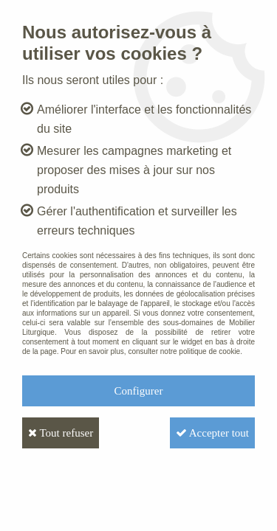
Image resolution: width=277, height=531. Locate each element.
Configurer (138, 391)
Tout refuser (60, 433)
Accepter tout (212, 433)
